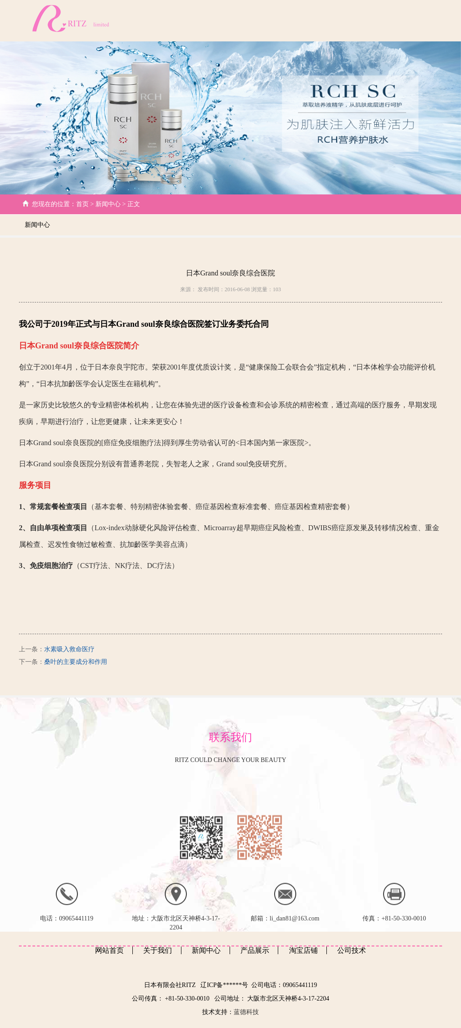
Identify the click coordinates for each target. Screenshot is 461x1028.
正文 (133, 204)
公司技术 (250, 20)
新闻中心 (294, 20)
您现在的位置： (54, 204)
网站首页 (162, 20)
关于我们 (205, 20)
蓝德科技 (246, 1012)
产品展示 (338, 20)
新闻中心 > (110, 204)
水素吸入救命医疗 (69, 649)
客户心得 (381, 20)
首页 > (85, 204)
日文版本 (424, 20)
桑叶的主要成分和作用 (75, 661)
